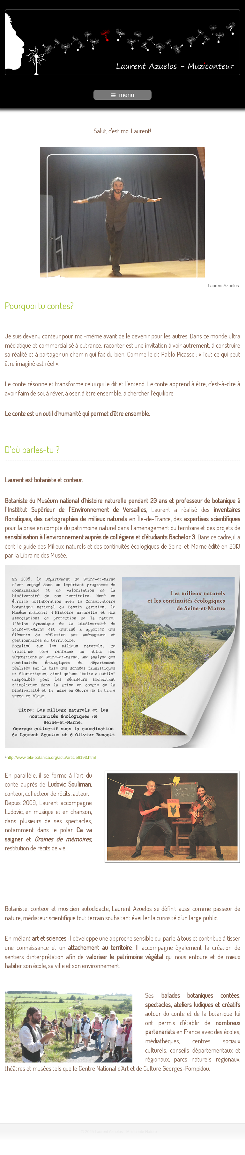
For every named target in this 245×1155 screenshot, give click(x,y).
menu (122, 95)
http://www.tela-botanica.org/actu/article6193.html (51, 756)
